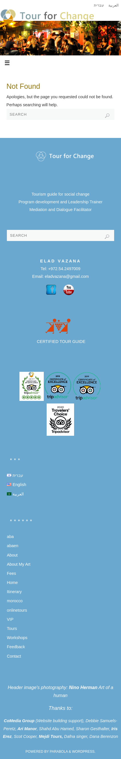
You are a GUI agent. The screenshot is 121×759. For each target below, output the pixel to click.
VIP (10, 619)
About (12, 555)
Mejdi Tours (50, 736)
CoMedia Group (19, 720)
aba (10, 536)
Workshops (17, 637)
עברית (99, 5)
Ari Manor (27, 728)
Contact (14, 656)
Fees (11, 573)
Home (12, 582)
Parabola (59, 752)
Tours (12, 628)
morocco (15, 601)
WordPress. (84, 752)
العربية (113, 5)
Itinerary (14, 591)
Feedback (16, 646)
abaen (12, 545)
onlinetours (17, 610)
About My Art (18, 564)
